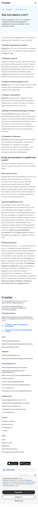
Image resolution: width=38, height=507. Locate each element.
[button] (35, 475)
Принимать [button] (19, 492)
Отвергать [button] (18, 497)
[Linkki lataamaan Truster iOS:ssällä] (12, 463)
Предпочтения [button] (18, 500)
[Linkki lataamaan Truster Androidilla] (25, 463)
